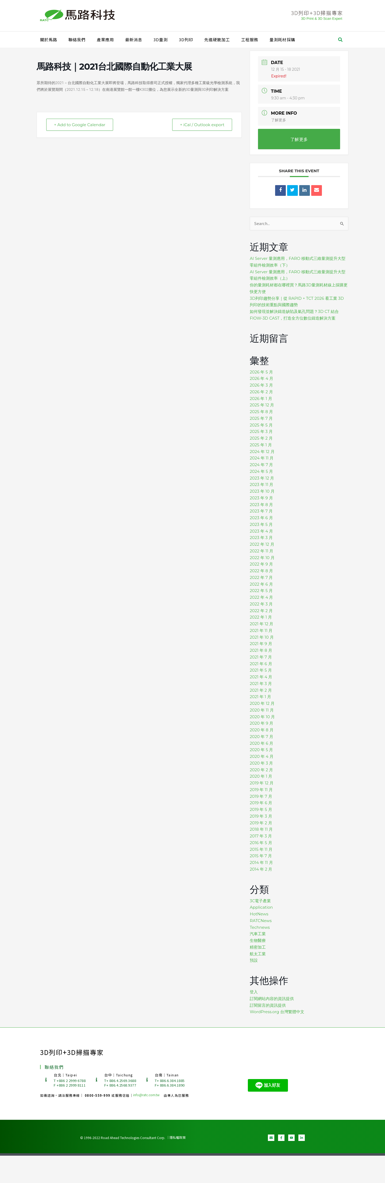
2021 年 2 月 (261, 690)
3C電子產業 (260, 900)
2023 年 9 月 (261, 497)
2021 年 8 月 (261, 650)
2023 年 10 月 (262, 491)
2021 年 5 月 (261, 670)
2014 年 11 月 (261, 862)
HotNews (259, 913)
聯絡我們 (77, 39)
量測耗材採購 (282, 39)
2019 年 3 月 (261, 816)
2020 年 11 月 (262, 710)
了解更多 (278, 120)
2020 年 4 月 (262, 756)
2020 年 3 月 (261, 763)
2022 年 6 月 (261, 584)
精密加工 (258, 947)
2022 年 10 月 (262, 557)
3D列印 (186, 39)
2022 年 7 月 (261, 577)
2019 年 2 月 (261, 822)
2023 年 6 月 (261, 517)
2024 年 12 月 (262, 451)
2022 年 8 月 (261, 570)
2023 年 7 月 (261, 511)
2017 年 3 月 (261, 835)
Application (261, 907)
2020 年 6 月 (261, 743)
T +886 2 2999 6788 (70, 1080)
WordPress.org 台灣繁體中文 (277, 1011)
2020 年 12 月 (262, 703)
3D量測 (160, 39)
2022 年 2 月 (261, 610)
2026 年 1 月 (261, 398)
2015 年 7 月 (261, 855)
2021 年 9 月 (261, 643)
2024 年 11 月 (262, 458)
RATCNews (261, 920)
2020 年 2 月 (261, 769)
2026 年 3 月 (261, 385)
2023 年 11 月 (261, 484)
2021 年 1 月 (260, 696)
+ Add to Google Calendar (79, 124)
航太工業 (258, 953)
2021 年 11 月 (261, 630)
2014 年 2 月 (261, 869)
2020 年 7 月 (261, 736)
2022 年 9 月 (261, 564)
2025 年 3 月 (261, 431)
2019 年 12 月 (262, 782)
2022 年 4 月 (261, 597)
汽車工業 (258, 933)
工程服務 (249, 39)
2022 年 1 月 (261, 617)
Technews (260, 927)
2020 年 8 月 (261, 729)
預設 (254, 960)
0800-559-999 (98, 1095)
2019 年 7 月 (261, 796)
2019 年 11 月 (261, 789)
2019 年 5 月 (261, 809)
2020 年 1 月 (261, 776)
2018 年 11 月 (261, 829)
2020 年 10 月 (262, 716)
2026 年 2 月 (261, 391)
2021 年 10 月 (262, 637)
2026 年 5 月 (261, 372)
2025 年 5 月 (261, 425)
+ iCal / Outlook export (202, 124)
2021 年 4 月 (261, 676)
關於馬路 (48, 39)
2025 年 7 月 (261, 418)
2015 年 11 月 (261, 849)
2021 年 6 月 (261, 663)
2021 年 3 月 (261, 683)
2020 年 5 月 (261, 749)
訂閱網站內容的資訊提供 (272, 998)
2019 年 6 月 (261, 802)
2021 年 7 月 (261, 657)
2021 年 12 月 (261, 623)
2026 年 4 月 (261, 378)
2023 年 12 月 (262, 478)
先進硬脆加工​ (217, 39)
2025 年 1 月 (261, 444)
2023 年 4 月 (261, 531)
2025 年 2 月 (261, 438)
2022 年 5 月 (261, 590)
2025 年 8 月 (261, 411)
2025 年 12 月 (262, 404)
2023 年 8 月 (261, 504)
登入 (254, 991)
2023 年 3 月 (261, 537)
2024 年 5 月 (261, 471)
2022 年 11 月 (261, 550)
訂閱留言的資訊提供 (268, 1005)
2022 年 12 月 (262, 544)
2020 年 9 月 (261, 723)
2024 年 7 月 (261, 464)
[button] (340, 40)
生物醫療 (258, 940)
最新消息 (133, 39)
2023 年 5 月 (261, 524)
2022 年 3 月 (261, 604)
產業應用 (105, 39)
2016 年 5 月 (261, 842)
